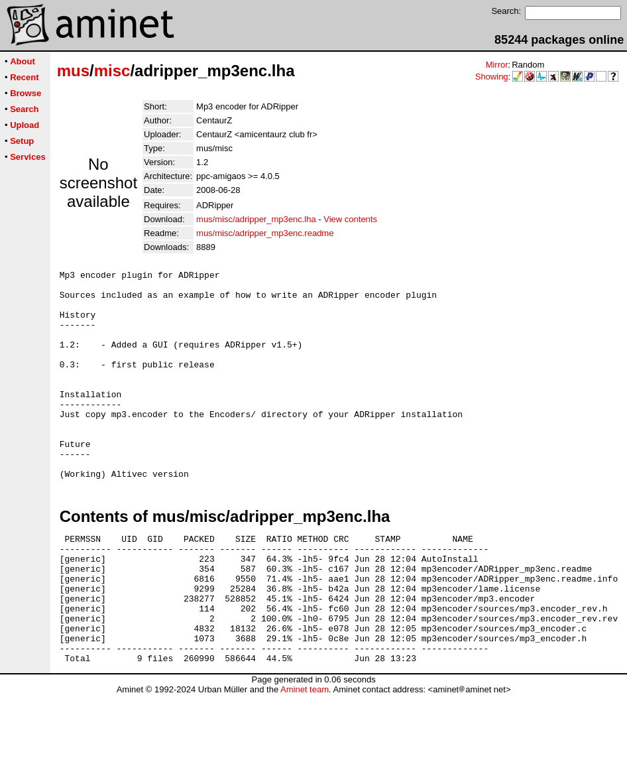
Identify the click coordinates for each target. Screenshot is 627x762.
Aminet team (304, 757)
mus (73, 71)
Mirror (497, 65)
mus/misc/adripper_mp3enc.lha (256, 219)
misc (112, 71)
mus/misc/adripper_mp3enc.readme (264, 233)
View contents (350, 219)
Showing (491, 77)
